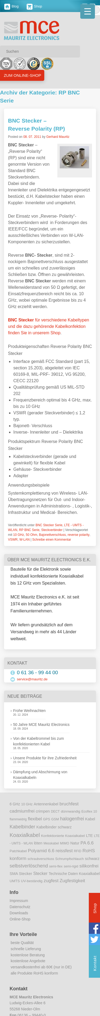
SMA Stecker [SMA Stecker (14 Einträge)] (21, 873)
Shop (34, 6)
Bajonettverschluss (52, 535)
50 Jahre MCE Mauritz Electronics (41, 724)
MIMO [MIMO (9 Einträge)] (64, 843)
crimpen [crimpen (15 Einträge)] (43, 811)
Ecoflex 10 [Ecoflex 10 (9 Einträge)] (89, 811)
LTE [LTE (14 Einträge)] (89, 835)
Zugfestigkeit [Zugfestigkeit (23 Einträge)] (72, 880)
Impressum (19, 901)
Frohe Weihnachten (29, 710)
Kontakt (95, 964)
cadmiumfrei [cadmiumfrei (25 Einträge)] (22, 811)
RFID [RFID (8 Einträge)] (77, 851)
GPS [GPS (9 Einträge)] (46, 819)
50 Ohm (31, 535)
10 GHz (18, 535)
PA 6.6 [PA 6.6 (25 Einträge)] (87, 843)
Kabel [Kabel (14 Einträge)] (90, 819)
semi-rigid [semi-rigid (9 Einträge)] (71, 866)
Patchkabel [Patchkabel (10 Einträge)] (18, 851)
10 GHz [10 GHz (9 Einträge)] (27, 804)
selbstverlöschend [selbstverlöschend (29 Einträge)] (29, 866)
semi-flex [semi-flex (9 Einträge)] (55, 866)
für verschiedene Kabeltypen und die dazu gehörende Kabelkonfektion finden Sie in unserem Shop (48, 326)
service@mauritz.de (32, 679)
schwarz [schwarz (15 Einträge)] (92, 858)
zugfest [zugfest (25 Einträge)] (51, 880)
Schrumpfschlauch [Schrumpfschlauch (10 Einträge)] (69, 859)
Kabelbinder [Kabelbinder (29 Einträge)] (22, 826)
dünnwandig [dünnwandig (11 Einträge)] (70, 811)
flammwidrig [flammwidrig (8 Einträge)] (18, 819)
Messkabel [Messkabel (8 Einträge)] (51, 843)
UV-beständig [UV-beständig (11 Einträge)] (32, 881)
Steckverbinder (52, 530)
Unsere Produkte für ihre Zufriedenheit (45, 758)
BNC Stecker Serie (48, 525)
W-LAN (24, 539)
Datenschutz (20, 907)
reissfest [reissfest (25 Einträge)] (64, 850)
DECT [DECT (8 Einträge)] (55, 811)
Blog (11, 6)
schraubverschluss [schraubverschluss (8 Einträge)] (40, 859)
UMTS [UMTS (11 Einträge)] (15, 881)
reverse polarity (78, 535)
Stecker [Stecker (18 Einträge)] (40, 873)
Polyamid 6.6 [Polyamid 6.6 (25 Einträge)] (41, 850)
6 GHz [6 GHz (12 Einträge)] (15, 804)
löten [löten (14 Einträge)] (38, 843)
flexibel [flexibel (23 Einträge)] (35, 818)
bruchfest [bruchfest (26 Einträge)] (69, 803)
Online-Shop (20, 919)
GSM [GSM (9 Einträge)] (55, 819)
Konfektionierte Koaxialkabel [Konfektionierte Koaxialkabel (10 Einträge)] (63, 836)
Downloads (19, 913)
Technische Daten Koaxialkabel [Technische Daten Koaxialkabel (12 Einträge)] (74, 874)
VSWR (13, 539)
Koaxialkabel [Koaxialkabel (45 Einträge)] (25, 835)
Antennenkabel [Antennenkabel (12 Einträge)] (46, 804)
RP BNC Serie (29, 530)
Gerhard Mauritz (57, 137)
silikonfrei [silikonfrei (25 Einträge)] (89, 866)
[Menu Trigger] (87, 11)
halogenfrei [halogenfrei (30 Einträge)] (72, 818)
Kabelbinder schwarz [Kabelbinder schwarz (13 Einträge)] (53, 827)
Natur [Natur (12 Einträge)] (74, 843)
